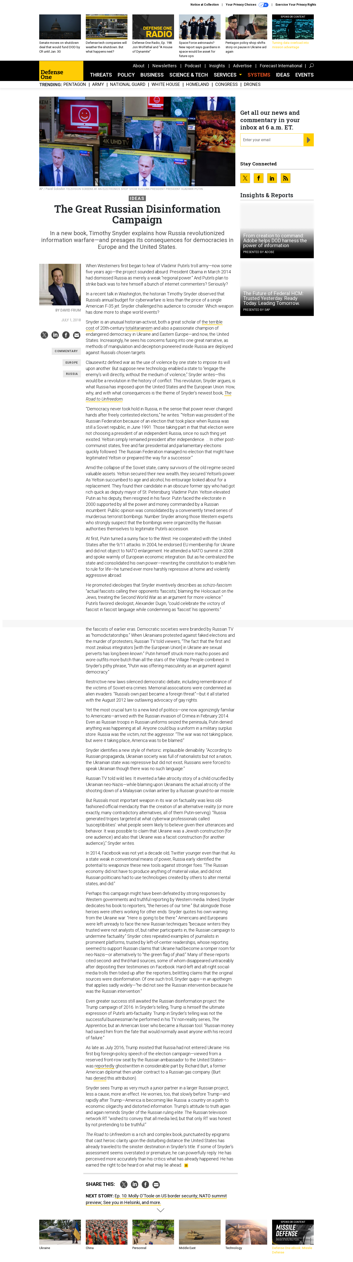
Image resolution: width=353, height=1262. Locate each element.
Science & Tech (188, 75)
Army (98, 84)
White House (165, 84)
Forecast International (281, 65)
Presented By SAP (256, 310)
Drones (252, 84)
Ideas (283, 75)
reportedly (104, 1065)
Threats (101, 75)
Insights (217, 65)
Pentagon (74, 84)
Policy (126, 75)
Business (152, 75)
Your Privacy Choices (247, 5)
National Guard (127, 84)
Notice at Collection (204, 4)
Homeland (197, 84)
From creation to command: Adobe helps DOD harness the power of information (275, 240)
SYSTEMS (259, 75)
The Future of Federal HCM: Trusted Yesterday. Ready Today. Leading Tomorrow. (273, 298)
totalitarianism (139, 328)
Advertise (242, 65)
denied (99, 1078)
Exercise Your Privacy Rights (296, 4)
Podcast (193, 65)
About (138, 65)
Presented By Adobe (258, 252)
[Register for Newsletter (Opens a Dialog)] (308, 140)
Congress (226, 84)
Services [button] (226, 75)
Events (304, 75)
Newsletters (164, 65)
